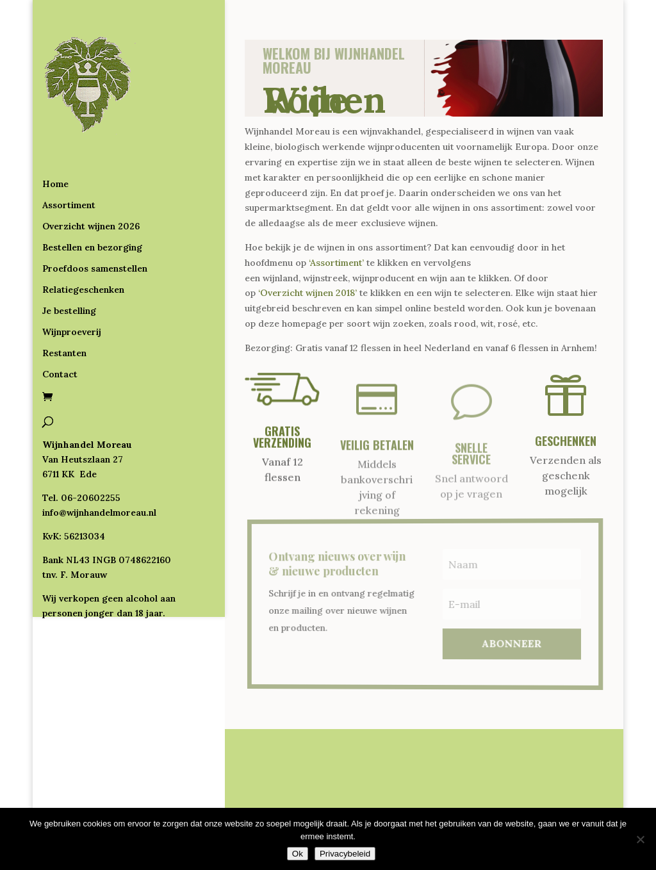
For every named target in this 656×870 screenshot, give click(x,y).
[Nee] (640, 839)
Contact (60, 322)
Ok (297, 853)
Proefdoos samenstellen (94, 216)
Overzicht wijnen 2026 (91, 174)
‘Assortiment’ (336, 262)
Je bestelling (69, 259)
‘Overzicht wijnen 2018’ (307, 293)
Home (55, 132)
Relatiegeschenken (83, 238)
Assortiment (68, 153)
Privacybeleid (345, 853)
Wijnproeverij (71, 280)
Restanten (64, 301)
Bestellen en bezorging (92, 195)
